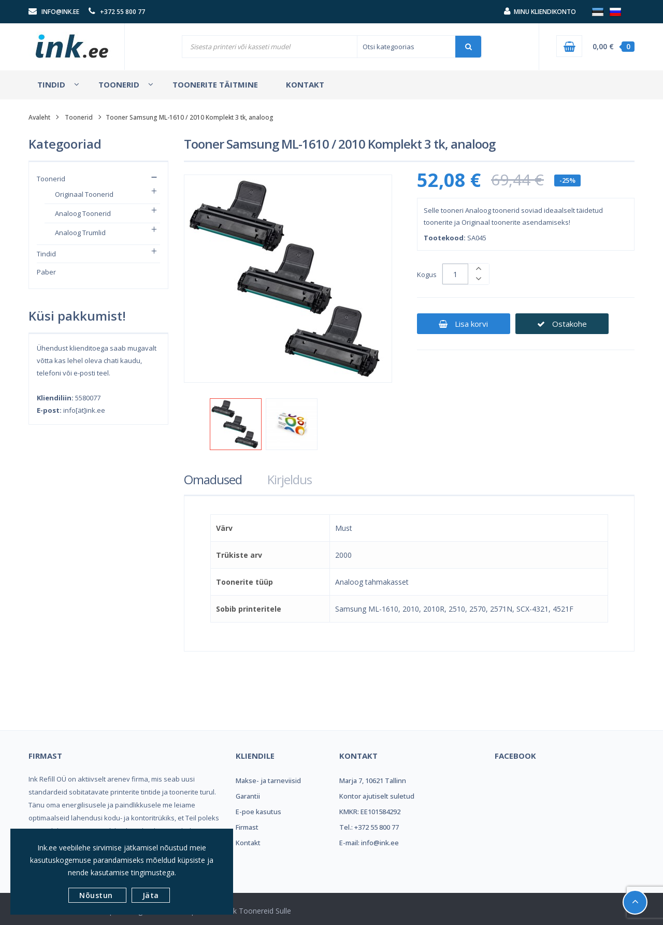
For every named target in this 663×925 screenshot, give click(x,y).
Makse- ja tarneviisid (268, 780)
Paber (46, 272)
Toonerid (51, 178)
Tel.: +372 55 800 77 (369, 827)
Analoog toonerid (83, 213)
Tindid (46, 253)
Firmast (247, 827)
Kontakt (248, 842)
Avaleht (39, 117)
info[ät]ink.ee (84, 410)
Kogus (427, 274)
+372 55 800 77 (122, 11)
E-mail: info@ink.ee (369, 842)
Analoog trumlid (80, 232)
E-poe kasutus (258, 811)
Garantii (248, 796)
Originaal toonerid (84, 194)
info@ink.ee (60, 11)
